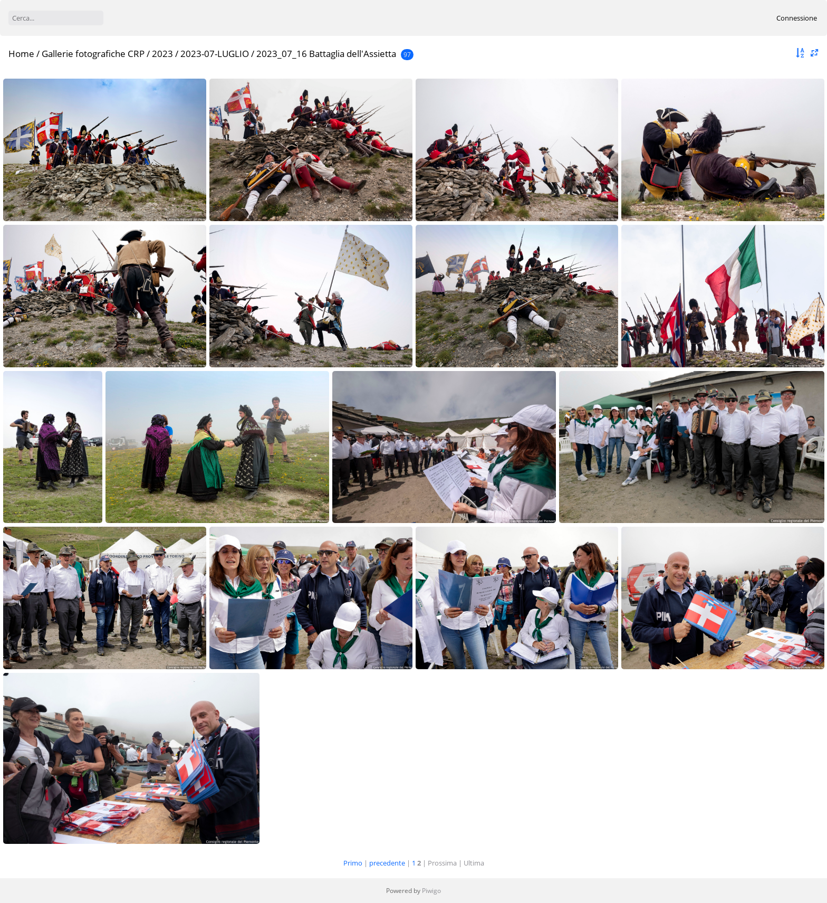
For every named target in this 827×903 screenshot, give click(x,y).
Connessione (796, 18)
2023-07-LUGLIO (214, 53)
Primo (352, 863)
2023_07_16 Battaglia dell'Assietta (326, 53)
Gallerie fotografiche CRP (93, 53)
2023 (162, 53)
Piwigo (431, 890)
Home (21, 53)
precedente (387, 863)
